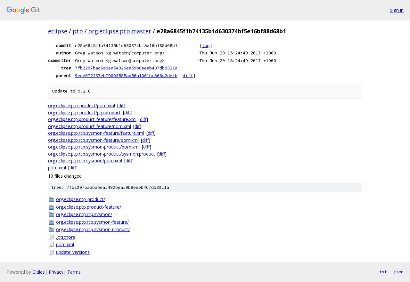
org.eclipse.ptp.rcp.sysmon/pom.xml (85, 160)
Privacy (56, 272)
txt (383, 272)
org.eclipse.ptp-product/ (80, 199)
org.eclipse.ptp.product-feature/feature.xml (92, 119)
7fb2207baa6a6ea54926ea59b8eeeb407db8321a (126, 68)
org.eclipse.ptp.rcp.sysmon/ (84, 214)
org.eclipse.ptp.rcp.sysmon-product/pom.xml (94, 147)
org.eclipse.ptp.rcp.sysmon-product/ (93, 229)
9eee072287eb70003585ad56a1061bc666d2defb (126, 75)
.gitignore (65, 237)
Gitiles (38, 272)
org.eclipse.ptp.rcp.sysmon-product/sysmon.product (101, 154)
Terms (74, 272)
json (398, 272)
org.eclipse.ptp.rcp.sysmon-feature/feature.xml (96, 133)
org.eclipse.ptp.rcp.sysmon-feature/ (92, 222)
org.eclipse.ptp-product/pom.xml (81, 105)
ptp (78, 31)
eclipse (57, 31)
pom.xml (57, 168)
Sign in (397, 10)
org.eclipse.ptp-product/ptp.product (84, 112)
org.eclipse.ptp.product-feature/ (88, 207)
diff (188, 75)
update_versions (73, 252)
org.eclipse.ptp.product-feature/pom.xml (89, 126)
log (205, 45)
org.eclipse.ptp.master (119, 31)
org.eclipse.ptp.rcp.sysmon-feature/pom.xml (93, 140)
